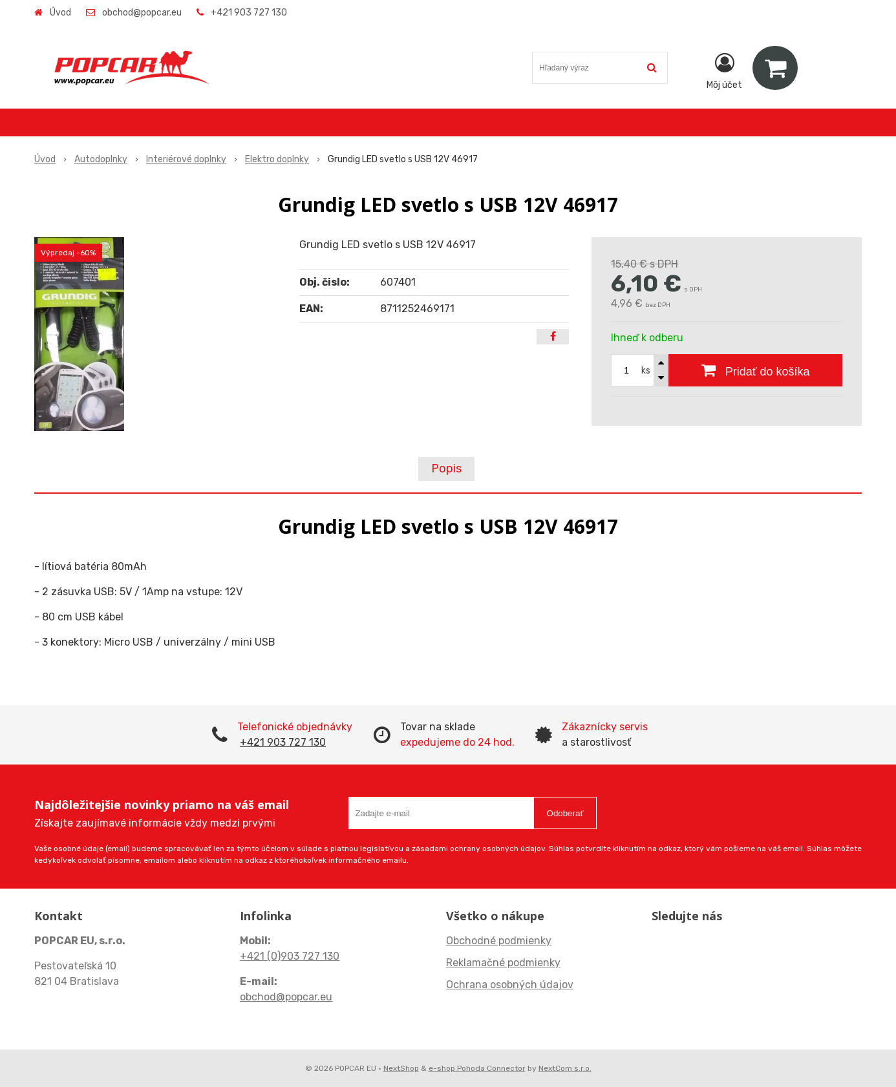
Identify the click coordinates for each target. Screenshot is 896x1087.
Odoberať (565, 813)
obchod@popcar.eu (142, 12)
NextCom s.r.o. (565, 1068)
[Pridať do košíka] (755, 370)
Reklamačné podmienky (503, 962)
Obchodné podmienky (498, 940)
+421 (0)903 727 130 (289, 956)
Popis (446, 468)
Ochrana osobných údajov (509, 984)
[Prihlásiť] (724, 70)
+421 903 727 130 (249, 12)
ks (645, 370)
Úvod (60, 12)
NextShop (401, 1068)
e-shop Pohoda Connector (477, 1068)
